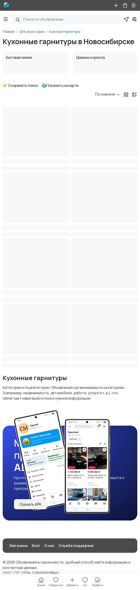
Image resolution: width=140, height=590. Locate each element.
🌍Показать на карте (60, 85)
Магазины (18, 545)
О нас (49, 545)
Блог (36, 545)
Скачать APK (30, 504)
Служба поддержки (76, 545)
